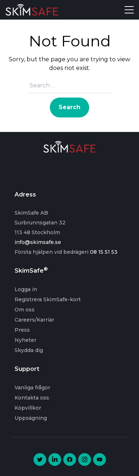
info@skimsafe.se (38, 242)
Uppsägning (31, 418)
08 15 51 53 (104, 252)
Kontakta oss (32, 397)
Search (69, 107)
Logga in (26, 289)
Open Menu (129, 9)
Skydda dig (29, 350)
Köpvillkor (28, 408)
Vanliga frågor (32, 387)
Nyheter (25, 340)
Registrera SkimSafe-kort (48, 299)
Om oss (25, 309)
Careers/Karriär (34, 319)
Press (22, 330)
